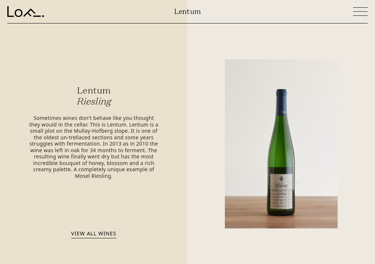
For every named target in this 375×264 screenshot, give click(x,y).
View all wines (93, 233)
